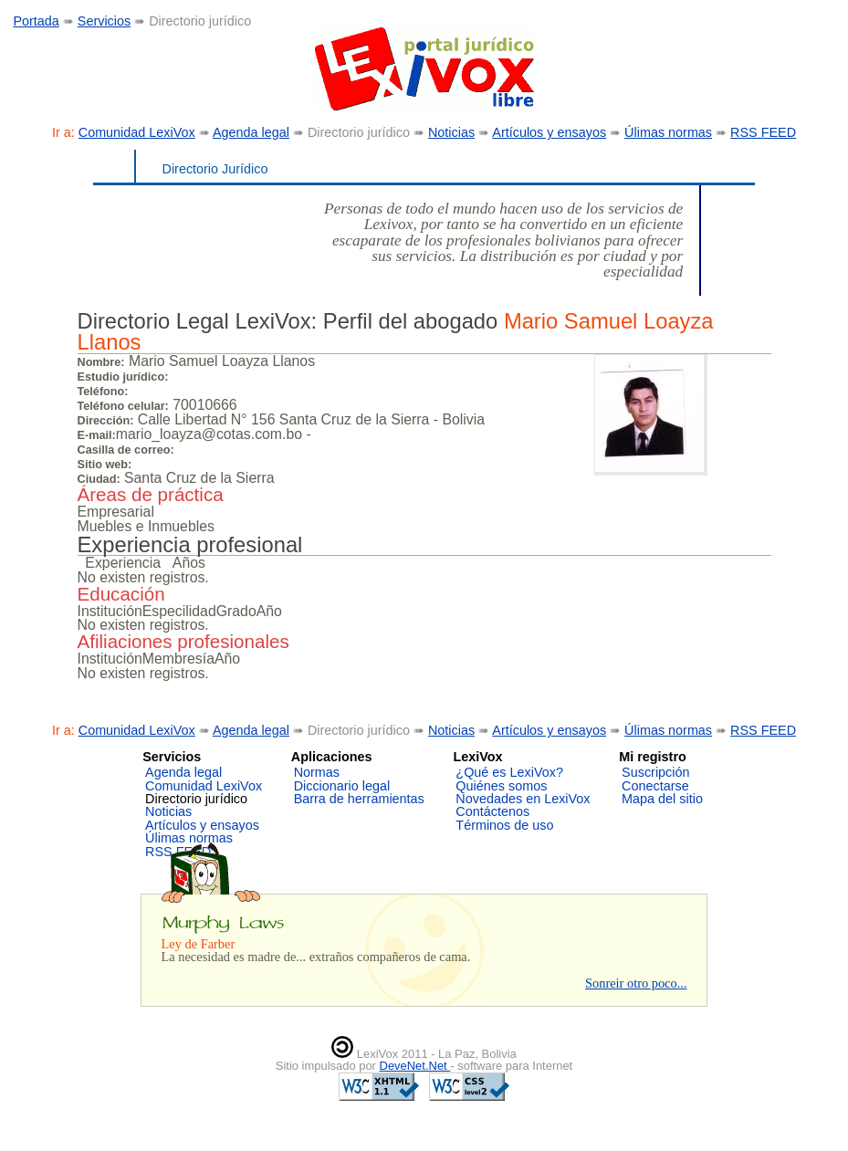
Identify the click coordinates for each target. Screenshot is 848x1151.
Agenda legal (251, 132)
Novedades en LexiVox (522, 798)
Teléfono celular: (123, 406)
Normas (317, 772)
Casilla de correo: (126, 450)
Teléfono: (103, 391)
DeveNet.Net (415, 1066)
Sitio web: (105, 464)
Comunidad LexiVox (137, 132)
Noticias (451, 132)
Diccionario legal (342, 786)
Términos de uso (504, 825)
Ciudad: (99, 479)
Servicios (104, 21)
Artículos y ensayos (549, 132)
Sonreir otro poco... (636, 983)
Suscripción (655, 772)
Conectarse (655, 786)
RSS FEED (763, 132)
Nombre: (101, 362)
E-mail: (97, 435)
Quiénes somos (501, 786)
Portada (35, 21)
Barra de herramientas (359, 798)
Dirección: (106, 420)
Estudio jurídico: (123, 377)
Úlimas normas (668, 132)
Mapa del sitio (662, 798)
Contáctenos (492, 811)
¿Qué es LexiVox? (509, 772)
